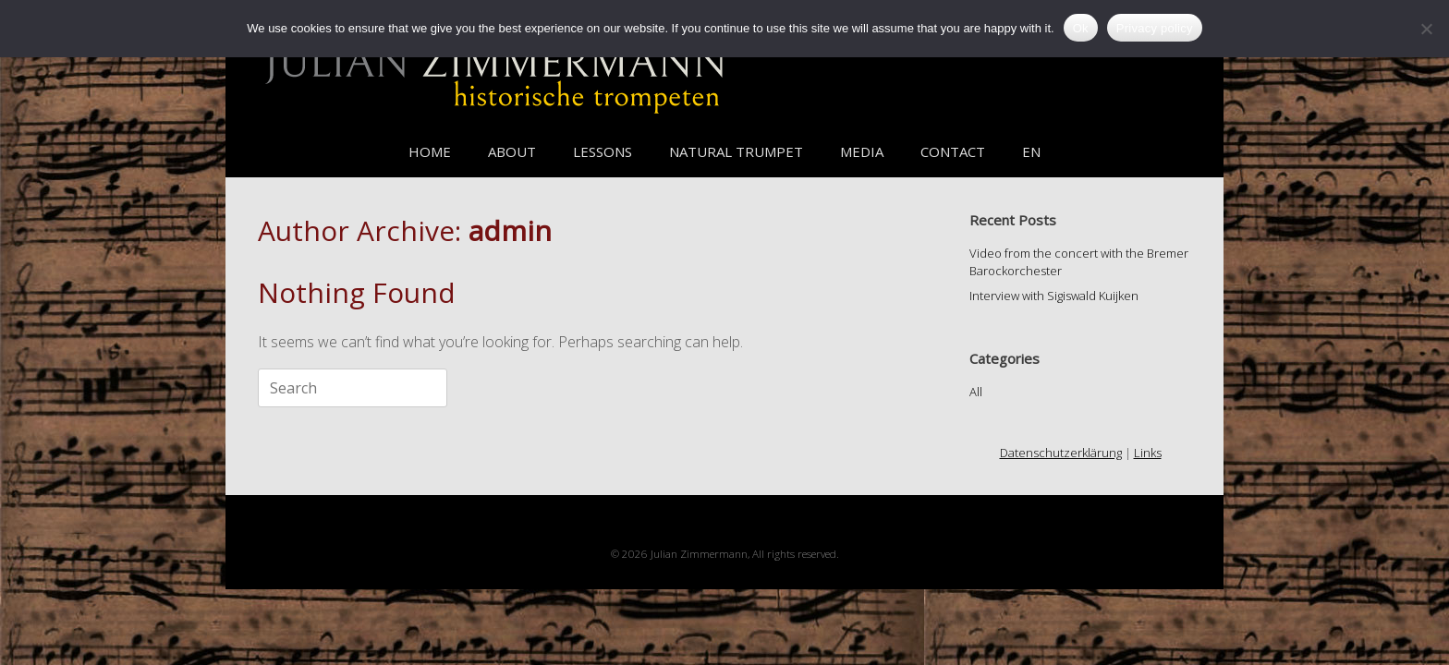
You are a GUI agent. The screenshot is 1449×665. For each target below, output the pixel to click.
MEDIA (861, 151)
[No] (1426, 28)
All (975, 391)
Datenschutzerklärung (1061, 452)
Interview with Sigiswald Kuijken (1053, 295)
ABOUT (512, 151)
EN (1031, 151)
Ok (1081, 28)
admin (510, 230)
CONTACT (952, 151)
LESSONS (602, 151)
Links (1148, 452)
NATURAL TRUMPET (736, 151)
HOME (429, 151)
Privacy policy (1154, 28)
